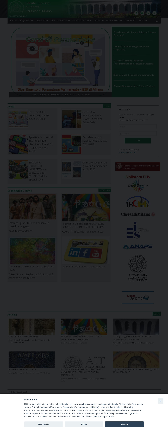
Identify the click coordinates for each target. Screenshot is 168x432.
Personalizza (43, 424)
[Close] (160, 401)
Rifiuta (84, 424)
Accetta (124, 424)
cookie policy (99, 416)
